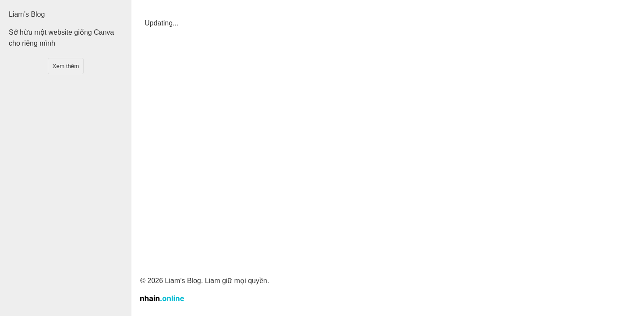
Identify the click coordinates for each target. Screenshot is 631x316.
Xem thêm (66, 66)
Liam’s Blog (27, 14)
